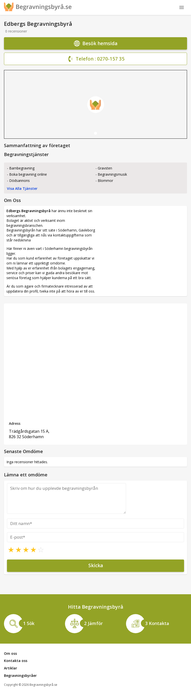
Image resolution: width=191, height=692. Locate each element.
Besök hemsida (95, 43)
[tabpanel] (95, 104)
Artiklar (10, 668)
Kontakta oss (15, 660)
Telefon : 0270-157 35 (95, 59)
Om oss (10, 653)
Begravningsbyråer (20, 675)
